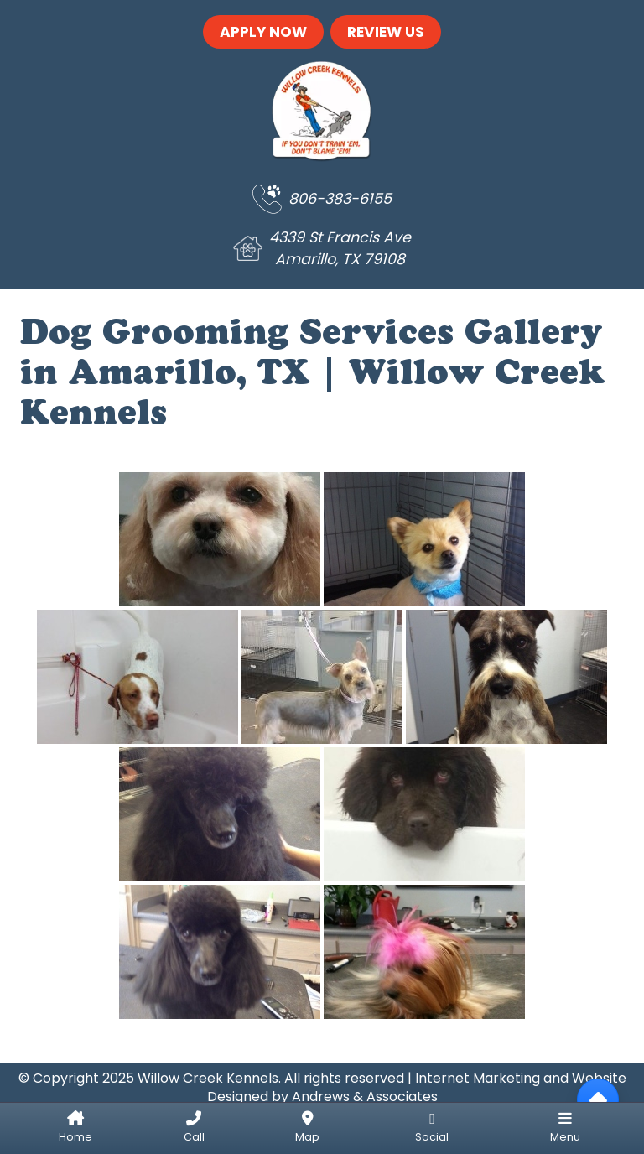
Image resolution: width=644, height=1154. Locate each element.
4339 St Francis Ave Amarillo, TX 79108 (340, 248)
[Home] (75, 1128)
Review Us (385, 32)
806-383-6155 (340, 199)
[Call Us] (193, 1128)
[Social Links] (432, 1128)
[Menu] (565, 1128)
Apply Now (263, 32)
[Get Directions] (307, 1128)
